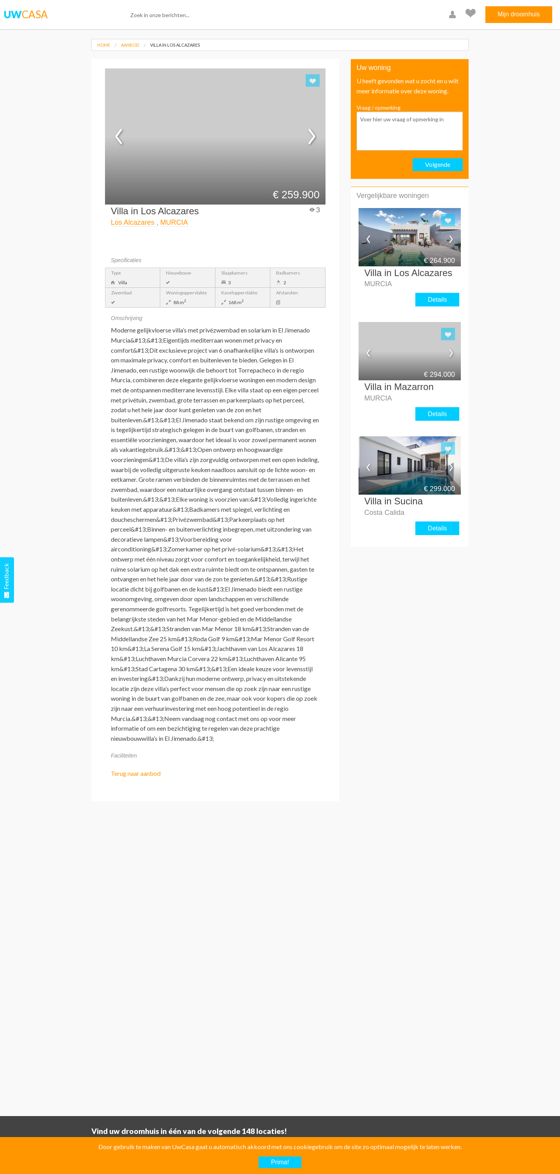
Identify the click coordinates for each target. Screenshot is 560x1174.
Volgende (437, 164)
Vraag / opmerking (410, 127)
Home (103, 44)
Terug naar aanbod (136, 773)
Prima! (280, 1162)
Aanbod (130, 44)
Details (437, 299)
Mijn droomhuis (519, 14)
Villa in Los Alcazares (175, 44)
